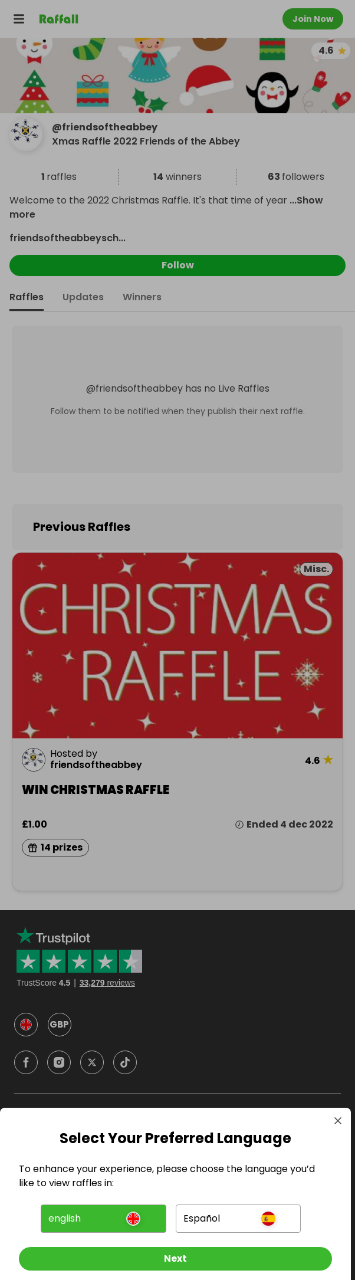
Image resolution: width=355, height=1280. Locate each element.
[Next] (175, 1259)
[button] (103, 1218)
